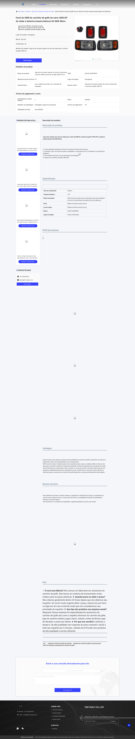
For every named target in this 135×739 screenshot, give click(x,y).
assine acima (113, 721)
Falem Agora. (28, 60)
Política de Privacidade (27, 737)
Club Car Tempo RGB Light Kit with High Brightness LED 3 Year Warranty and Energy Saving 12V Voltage (27, 258)
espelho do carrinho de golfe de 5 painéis (60, 643)
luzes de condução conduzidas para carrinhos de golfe (58, 645)
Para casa (21, 11)
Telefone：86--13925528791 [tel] (25, 711)
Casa (34, 4)
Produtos (42, 4)
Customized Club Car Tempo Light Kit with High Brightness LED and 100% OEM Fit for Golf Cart (27, 150)
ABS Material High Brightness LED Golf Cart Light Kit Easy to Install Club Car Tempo (27, 222)
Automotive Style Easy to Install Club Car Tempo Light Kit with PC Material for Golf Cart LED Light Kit (28, 186)
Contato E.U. (65, 4)
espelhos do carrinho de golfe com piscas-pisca (87, 643)
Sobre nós (53, 4)
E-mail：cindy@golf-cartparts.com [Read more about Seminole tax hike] (27, 714)
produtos (27, 11)
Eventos (76, 4)
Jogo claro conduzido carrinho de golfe (42, 11)
